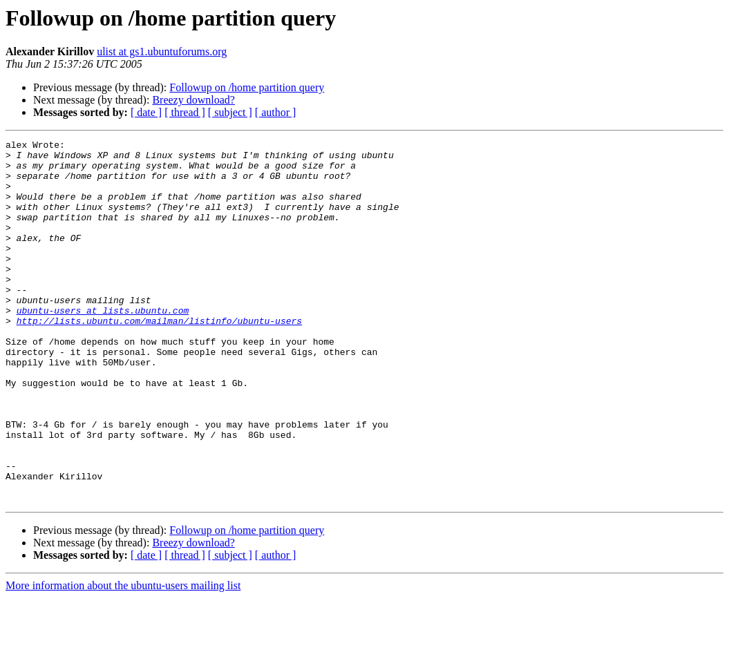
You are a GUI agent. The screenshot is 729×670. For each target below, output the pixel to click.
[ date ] (146, 112)
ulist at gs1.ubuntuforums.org (162, 51)
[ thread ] (184, 112)
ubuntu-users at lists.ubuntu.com (103, 345)
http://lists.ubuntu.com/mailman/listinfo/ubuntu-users (159, 358)
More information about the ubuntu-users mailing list (123, 658)
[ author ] (275, 112)
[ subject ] (230, 112)
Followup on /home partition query (246, 87)
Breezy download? (193, 100)
